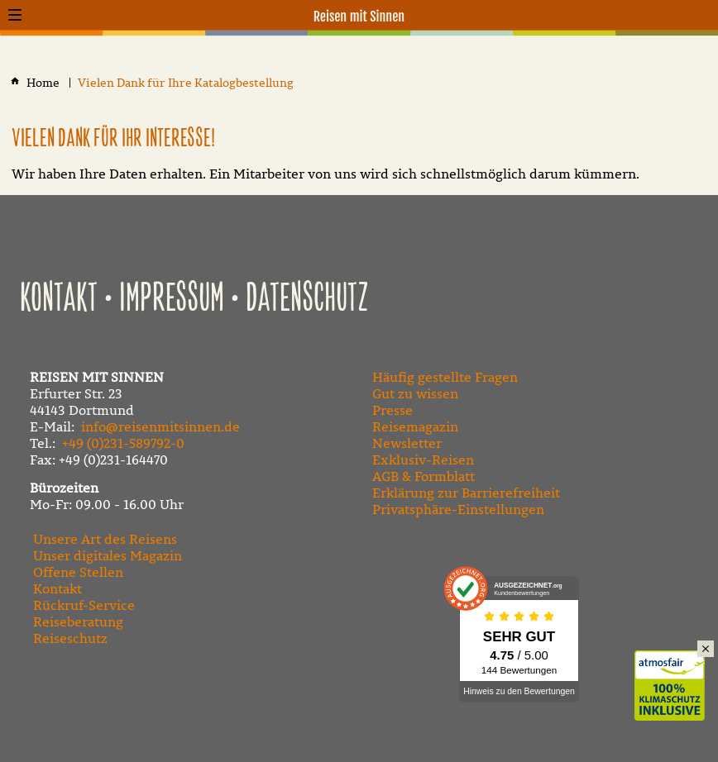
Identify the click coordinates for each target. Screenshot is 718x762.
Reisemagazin (415, 426)
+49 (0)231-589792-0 (123, 443)
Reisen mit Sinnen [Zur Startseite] (359, 16)
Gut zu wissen (415, 393)
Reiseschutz (70, 638)
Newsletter (407, 443)
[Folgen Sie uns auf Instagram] (450, 699)
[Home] (44, 83)
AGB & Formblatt (423, 476)
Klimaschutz (676, 668)
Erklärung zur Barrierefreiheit (466, 492)
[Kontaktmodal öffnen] (703, 15)
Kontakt (59, 299)
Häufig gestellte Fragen (445, 377)
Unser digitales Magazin (107, 555)
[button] (15, 15)
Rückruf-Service (84, 605)
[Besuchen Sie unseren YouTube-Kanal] (413, 699)
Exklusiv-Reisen (423, 459)
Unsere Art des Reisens (105, 539)
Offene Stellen (78, 572)
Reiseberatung (78, 621)
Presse (392, 410)
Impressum (171, 299)
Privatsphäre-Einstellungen (458, 509)
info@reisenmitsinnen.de (160, 426)
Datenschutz (307, 299)
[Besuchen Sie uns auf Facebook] (377, 699)
